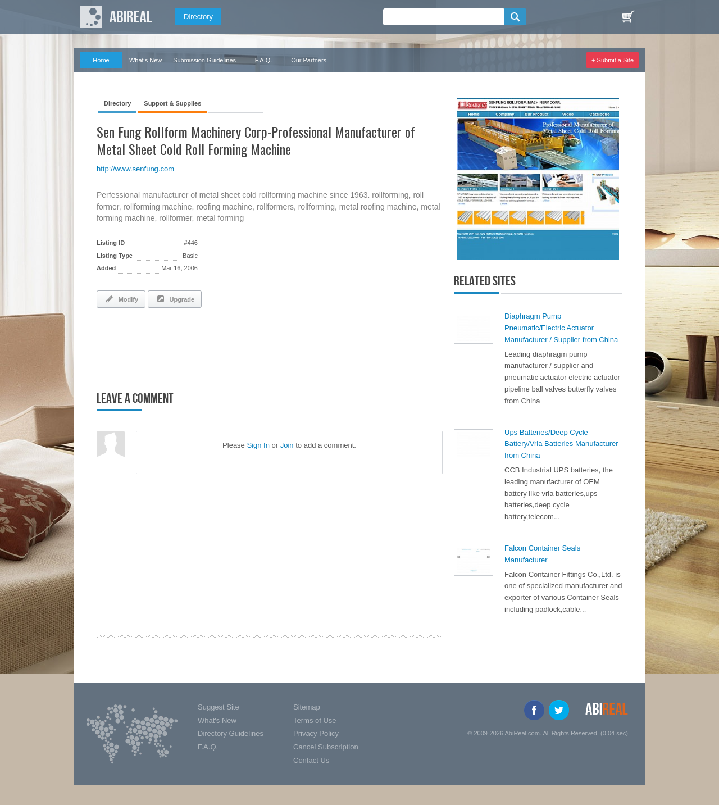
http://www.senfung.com (135, 169)
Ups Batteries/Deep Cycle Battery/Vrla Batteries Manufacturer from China (561, 444)
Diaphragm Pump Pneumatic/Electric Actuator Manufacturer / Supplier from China (561, 328)
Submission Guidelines (204, 60)
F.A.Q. (263, 60)
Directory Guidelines (230, 733)
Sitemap (306, 707)
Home (101, 60)
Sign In (258, 445)
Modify (121, 298)
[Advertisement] (228, 347)
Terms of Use (314, 720)
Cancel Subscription (325, 747)
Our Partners (308, 60)
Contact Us (311, 760)
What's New (145, 60)
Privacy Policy (316, 733)
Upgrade (174, 298)
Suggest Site (218, 707)
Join (287, 445)
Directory (198, 16)
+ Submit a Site (612, 60)
